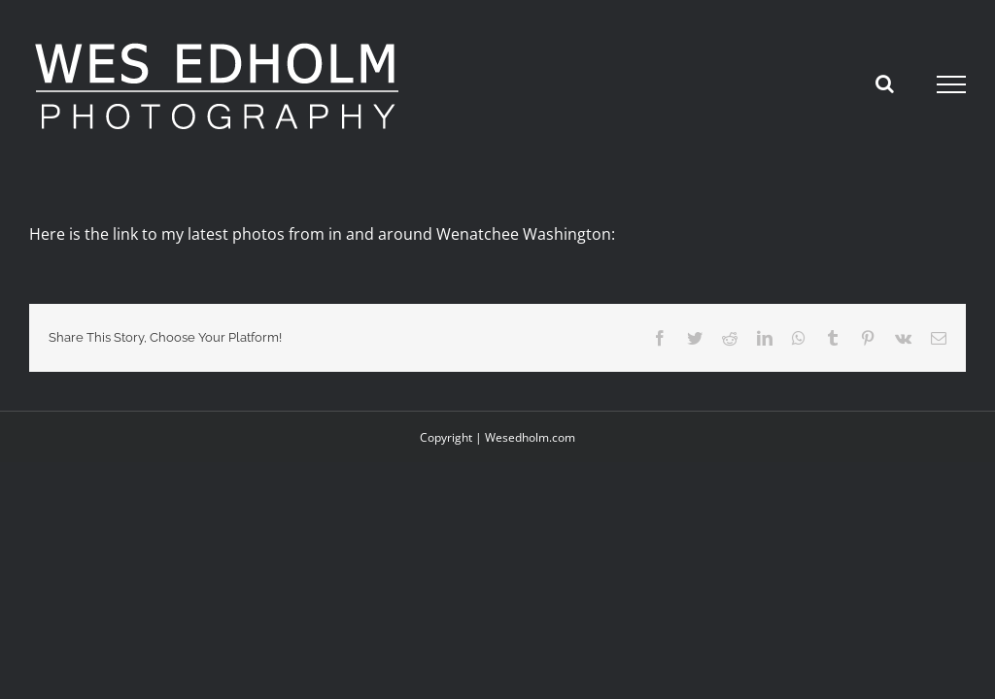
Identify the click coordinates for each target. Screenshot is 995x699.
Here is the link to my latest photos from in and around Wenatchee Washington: (322, 234)
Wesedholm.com (530, 437)
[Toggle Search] (884, 83)
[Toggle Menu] (951, 84)
